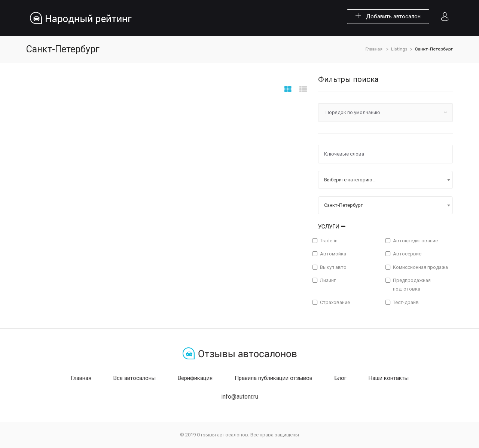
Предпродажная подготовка (412, 284)
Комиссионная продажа (420, 267)
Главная (373, 49)
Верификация (195, 378)
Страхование (335, 302)
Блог (341, 378)
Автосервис (407, 254)
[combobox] (385, 180)
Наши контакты (389, 378)
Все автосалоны (134, 378)
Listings (399, 49)
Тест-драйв (406, 302)
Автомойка (333, 254)
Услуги (331, 226)
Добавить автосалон (388, 16)
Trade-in (329, 240)
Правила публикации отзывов (273, 378)
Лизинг (328, 280)
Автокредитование (415, 240)
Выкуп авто (333, 267)
